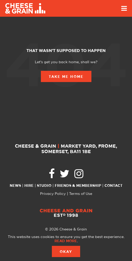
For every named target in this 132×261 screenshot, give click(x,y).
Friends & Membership (78, 185)
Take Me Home (66, 76)
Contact (113, 185)
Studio (44, 185)
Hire (29, 185)
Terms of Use (80, 193)
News (15, 185)
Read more (65, 241)
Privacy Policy (53, 193)
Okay (66, 251)
